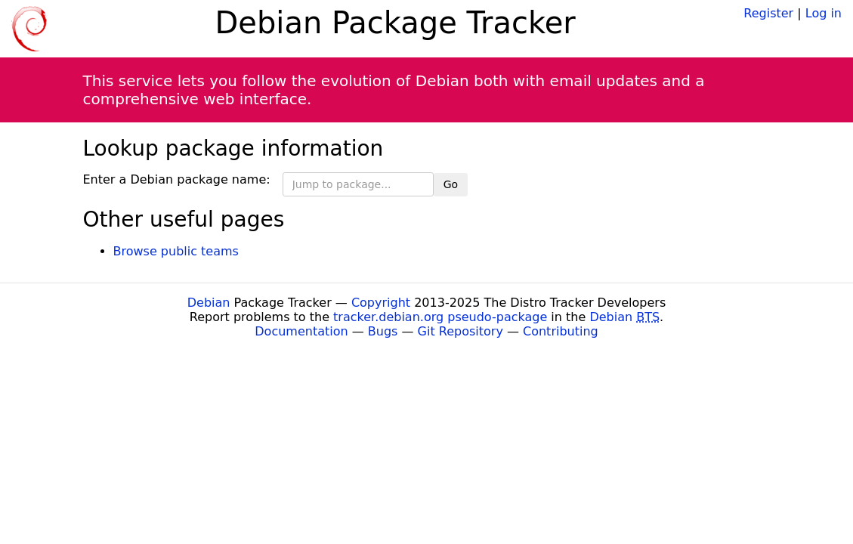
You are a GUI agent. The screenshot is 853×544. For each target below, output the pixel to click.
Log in (823, 13)
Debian (208, 302)
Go (450, 184)
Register (768, 13)
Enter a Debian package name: (176, 179)
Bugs (383, 331)
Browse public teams (176, 251)
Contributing (560, 331)
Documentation (301, 331)
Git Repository (460, 331)
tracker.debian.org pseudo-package (440, 317)
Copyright (380, 302)
